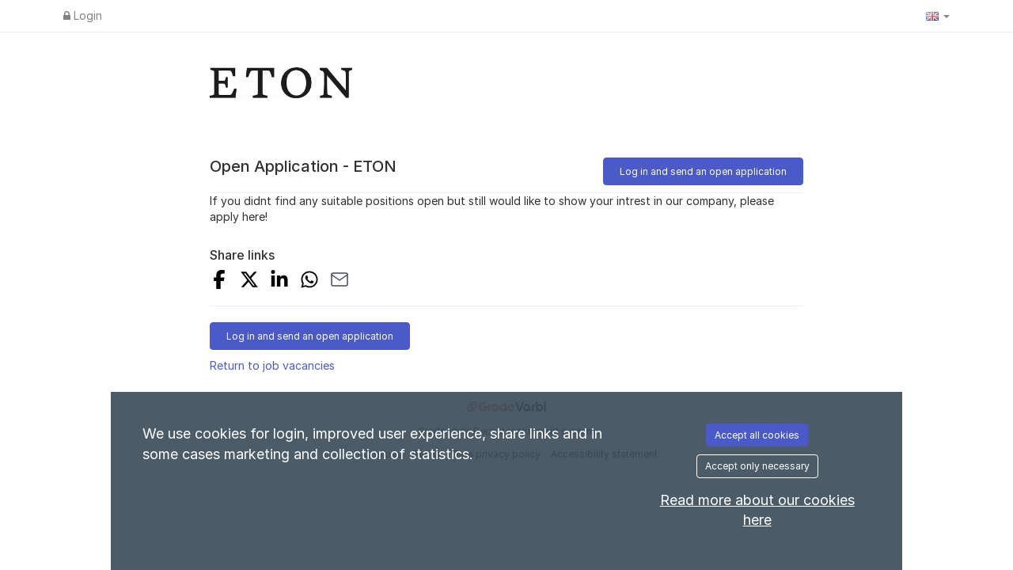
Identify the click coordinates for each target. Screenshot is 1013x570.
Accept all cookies (757, 435)
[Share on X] (249, 281)
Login (82, 15)
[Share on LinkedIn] (279, 281)
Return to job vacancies (272, 365)
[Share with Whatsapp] (309, 281)
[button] (938, 16)
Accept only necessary (757, 466)
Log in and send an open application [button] (703, 171)
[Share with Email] (339, 281)
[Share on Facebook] (219, 281)
